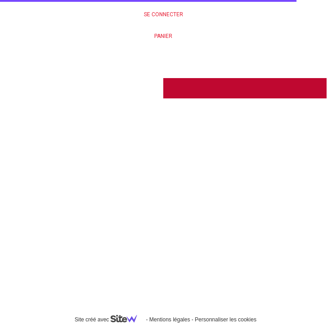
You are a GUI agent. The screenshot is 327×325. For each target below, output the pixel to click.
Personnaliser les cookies (225, 319)
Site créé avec (109, 319)
